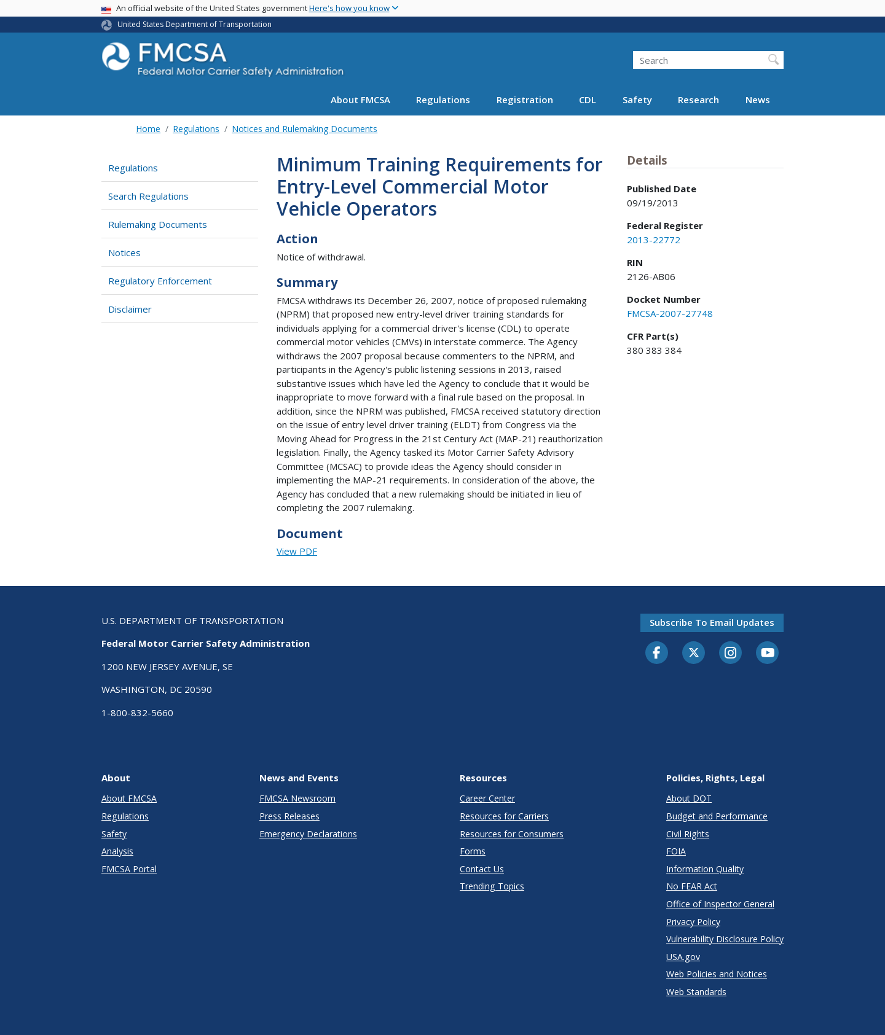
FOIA (676, 851)
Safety (637, 99)
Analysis (117, 851)
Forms (473, 851)
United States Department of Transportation (194, 24)
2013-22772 (653, 239)
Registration (525, 99)
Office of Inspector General (720, 904)
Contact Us (482, 869)
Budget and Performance (717, 816)
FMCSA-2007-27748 (670, 313)
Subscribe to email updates (712, 622)
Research (698, 99)
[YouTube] (767, 653)
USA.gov (683, 957)
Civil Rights (687, 834)
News (757, 99)
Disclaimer (130, 309)
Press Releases (289, 816)
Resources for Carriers (504, 816)
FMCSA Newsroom (297, 798)
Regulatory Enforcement (160, 281)
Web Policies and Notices (716, 974)
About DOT (689, 798)
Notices (124, 252)
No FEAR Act (691, 886)
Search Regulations (148, 196)
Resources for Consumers (512, 834)
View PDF (297, 551)
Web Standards (696, 992)
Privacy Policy (693, 922)
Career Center (487, 798)
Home (148, 129)
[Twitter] (694, 653)
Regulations (443, 99)
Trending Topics (492, 886)
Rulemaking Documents (157, 224)
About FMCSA (360, 99)
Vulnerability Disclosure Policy (725, 939)
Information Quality (705, 869)
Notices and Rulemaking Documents (304, 129)
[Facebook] (657, 653)
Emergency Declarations (308, 834)
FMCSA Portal (129, 869)
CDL (587, 99)
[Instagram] (730, 654)
